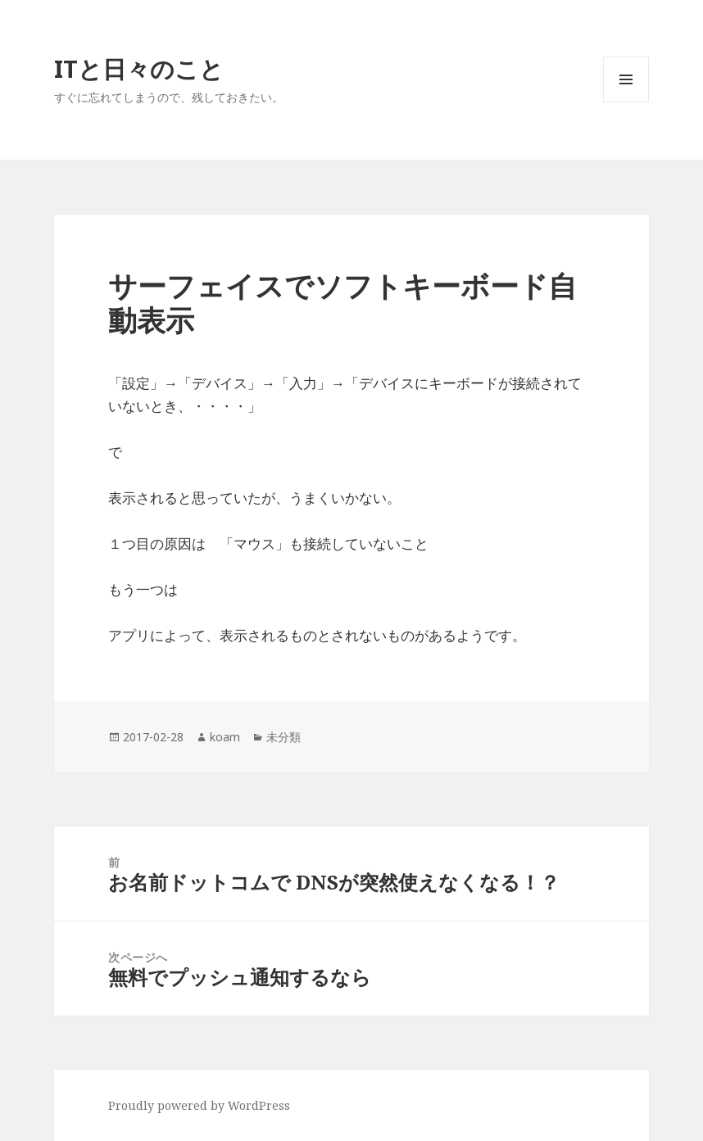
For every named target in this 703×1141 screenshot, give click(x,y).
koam (225, 737)
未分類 (283, 737)
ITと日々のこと (139, 68)
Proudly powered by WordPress (199, 1105)
